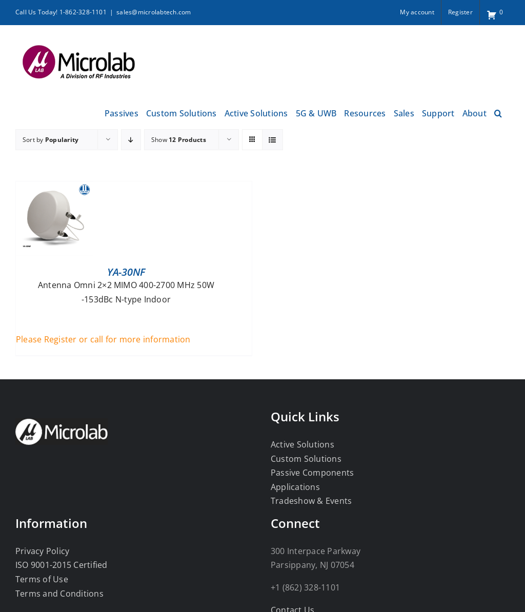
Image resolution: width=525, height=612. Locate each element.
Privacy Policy (42, 551)
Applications (295, 487)
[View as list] (272, 140)
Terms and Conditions (59, 593)
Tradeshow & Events (311, 500)
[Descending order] (131, 139)
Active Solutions (302, 444)
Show (178, 139)
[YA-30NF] (54, 188)
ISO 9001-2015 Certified (61, 564)
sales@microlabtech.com (153, 12)
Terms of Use (41, 579)
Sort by (50, 139)
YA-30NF (126, 272)
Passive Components (312, 472)
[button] (498, 112)
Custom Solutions (306, 458)
